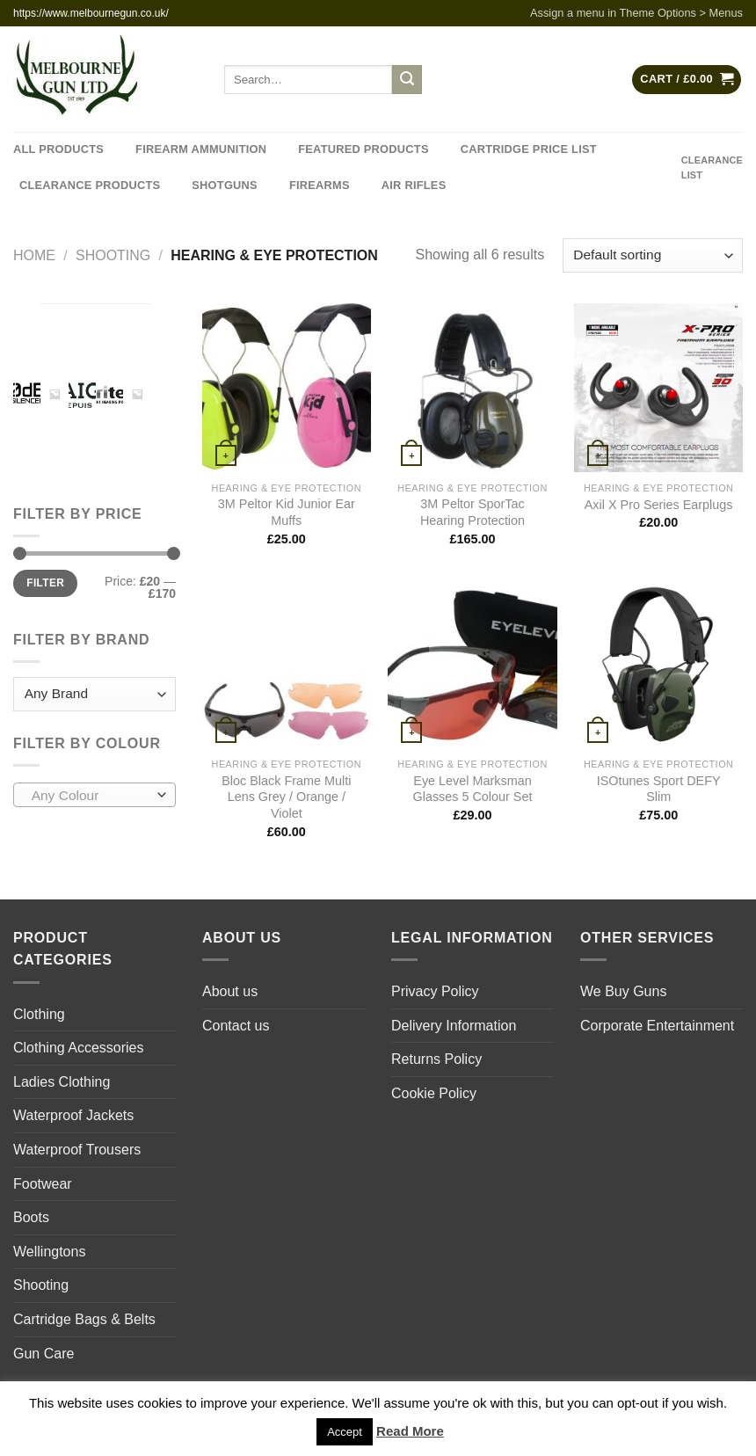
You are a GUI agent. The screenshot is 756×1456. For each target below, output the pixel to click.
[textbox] (90, 795)
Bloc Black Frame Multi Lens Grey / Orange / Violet (286, 797)
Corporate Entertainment (657, 1025)
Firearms (319, 185)
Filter (45, 583)
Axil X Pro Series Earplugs (659, 505)
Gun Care (43, 1353)
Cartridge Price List (529, 149)
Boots (31, 1217)
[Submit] (407, 80)
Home (34, 255)
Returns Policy (436, 1059)
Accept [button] (344, 1431)
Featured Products (363, 149)
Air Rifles (414, 185)
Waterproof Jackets (73, 1115)
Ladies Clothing (61, 1081)
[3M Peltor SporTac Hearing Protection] (472, 387)
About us (230, 991)
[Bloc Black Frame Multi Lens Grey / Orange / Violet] (286, 664)
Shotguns (225, 185)
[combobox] (94, 795)
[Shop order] (653, 255)
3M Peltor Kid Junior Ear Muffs (286, 512)
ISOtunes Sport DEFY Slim (659, 789)
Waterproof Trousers (77, 1149)
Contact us (235, 1025)
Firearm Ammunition (200, 149)
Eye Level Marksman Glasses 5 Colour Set (472, 789)
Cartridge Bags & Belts (84, 1319)
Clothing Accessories (78, 1047)
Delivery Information (453, 1025)
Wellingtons (49, 1251)
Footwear (42, 1183)
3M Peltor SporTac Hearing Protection (472, 512)
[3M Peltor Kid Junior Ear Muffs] (286, 387)
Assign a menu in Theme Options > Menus (636, 12)
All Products (58, 149)
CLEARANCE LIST (712, 167)
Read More (410, 1430)
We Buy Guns (623, 991)
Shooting (113, 255)
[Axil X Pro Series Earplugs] (658, 387)
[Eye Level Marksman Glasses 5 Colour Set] (472, 664)
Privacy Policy (435, 991)
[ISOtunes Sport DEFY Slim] (658, 664)
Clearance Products (89, 185)
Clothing (39, 1014)
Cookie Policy (433, 1093)
